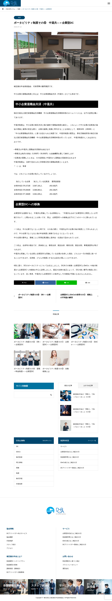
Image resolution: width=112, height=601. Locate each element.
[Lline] (66, 282)
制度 (19, 17)
